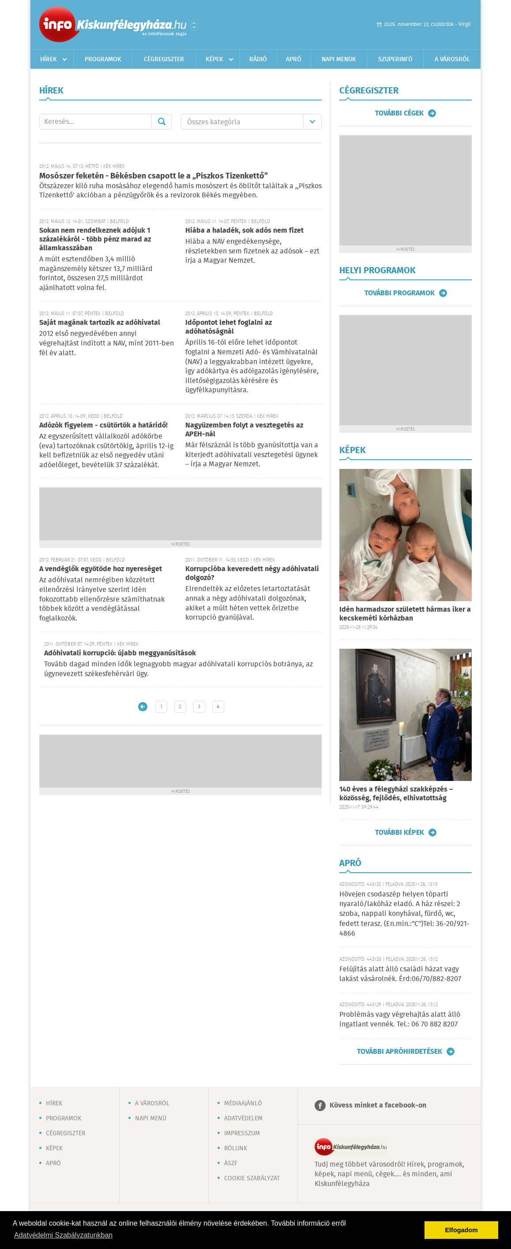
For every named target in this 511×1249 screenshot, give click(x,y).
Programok (103, 59)
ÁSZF (230, 1163)
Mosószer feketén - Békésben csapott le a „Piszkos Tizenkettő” (153, 176)
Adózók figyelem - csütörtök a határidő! (103, 425)
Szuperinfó (395, 59)
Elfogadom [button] (461, 1230)
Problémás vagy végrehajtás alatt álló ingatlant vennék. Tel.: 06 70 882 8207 (399, 1019)
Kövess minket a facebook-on (378, 1105)
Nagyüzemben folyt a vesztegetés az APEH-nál (244, 430)
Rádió (258, 59)
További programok (399, 293)
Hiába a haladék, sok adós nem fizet (244, 230)
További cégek (399, 113)
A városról (452, 59)
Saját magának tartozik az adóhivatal (99, 322)
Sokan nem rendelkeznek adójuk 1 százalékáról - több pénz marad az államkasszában (95, 239)
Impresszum (242, 1133)
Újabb (142, 706)
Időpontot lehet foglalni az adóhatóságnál (228, 327)
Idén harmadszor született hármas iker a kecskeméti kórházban (405, 614)
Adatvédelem (243, 1118)
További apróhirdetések (399, 1052)
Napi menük (339, 59)
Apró (293, 59)
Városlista (194, 25)
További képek (399, 832)
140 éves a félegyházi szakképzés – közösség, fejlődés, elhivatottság (396, 794)
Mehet (161, 122)
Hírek (48, 59)
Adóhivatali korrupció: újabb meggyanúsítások (120, 653)
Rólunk (235, 1148)
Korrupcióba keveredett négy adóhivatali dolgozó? (252, 574)
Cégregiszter (164, 59)
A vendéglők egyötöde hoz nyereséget (100, 569)
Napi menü (150, 1118)
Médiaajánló (243, 1103)
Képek (214, 59)
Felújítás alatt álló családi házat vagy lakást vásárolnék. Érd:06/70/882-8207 (400, 974)
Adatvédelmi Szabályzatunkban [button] (63, 1235)
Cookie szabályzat (252, 1178)
